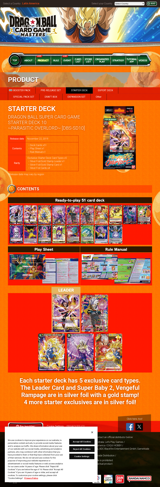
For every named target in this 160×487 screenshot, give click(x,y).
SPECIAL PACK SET (23, 96)
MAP (153, 3)
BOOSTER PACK (19, 90)
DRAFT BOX (51, 96)
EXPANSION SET (76, 96)
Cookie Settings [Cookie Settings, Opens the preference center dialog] (81, 456)
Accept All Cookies (82, 442)
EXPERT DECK (105, 90)
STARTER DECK (79, 90)
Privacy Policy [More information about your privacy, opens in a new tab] (31, 478)
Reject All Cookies (82, 449)
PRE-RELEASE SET (51, 90)
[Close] (92, 432)
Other (98, 96)
